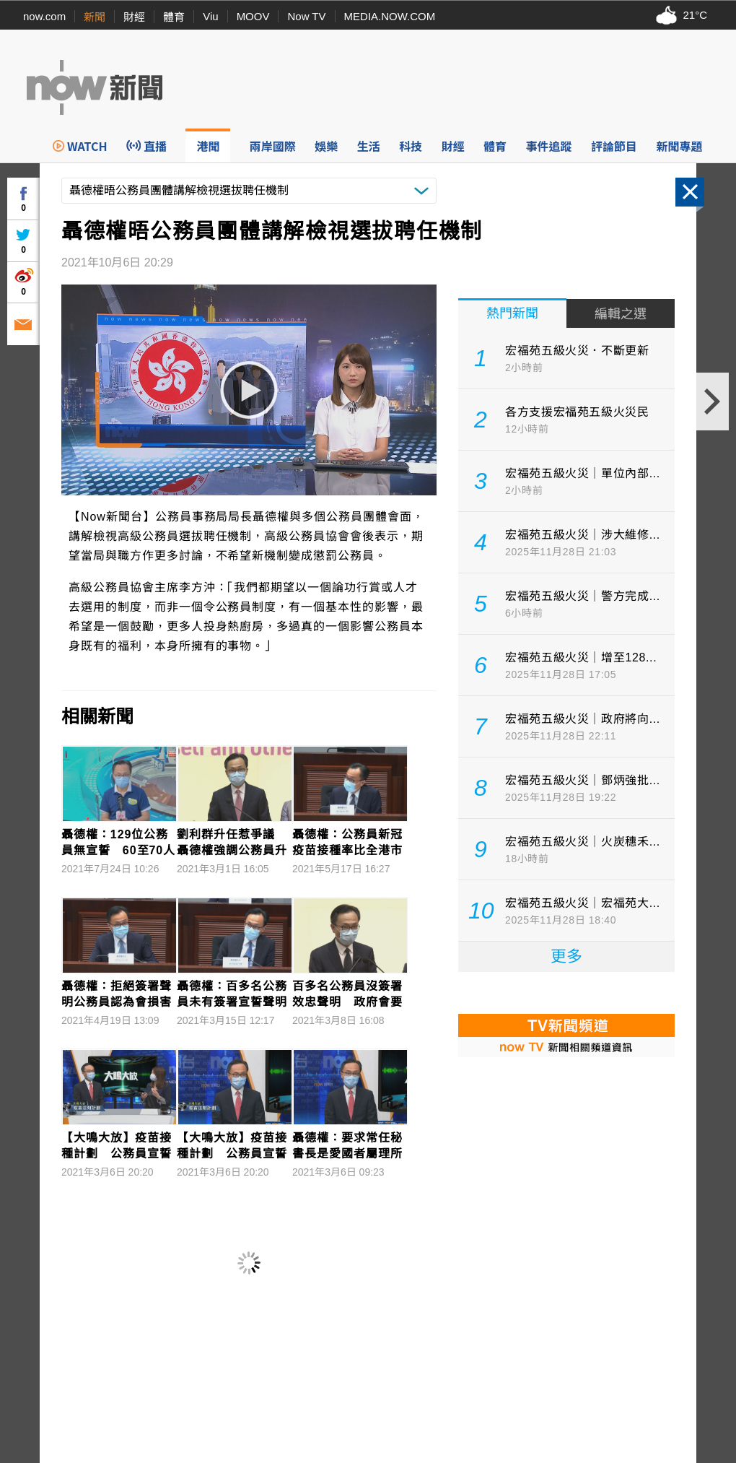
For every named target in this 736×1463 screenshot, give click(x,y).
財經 (134, 17)
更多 (566, 956)
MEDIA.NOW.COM (390, 16)
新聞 (94, 17)
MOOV (253, 16)
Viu (210, 16)
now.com (44, 16)
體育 (174, 17)
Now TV (306, 16)
